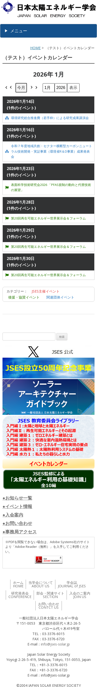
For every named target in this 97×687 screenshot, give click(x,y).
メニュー (18, 31)
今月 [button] (21, 87)
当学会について (40, 584)
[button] (8, 87)
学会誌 (72, 584)
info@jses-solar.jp (55, 644)
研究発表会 (19, 595)
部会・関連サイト (50, 595)
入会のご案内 (79, 595)
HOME (35, 47)
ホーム (18, 584)
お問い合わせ (48, 605)
